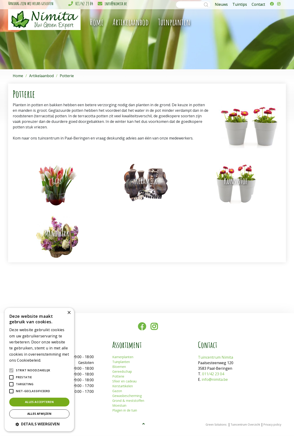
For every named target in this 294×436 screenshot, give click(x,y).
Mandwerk (56, 233)
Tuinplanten (121, 362)
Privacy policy (272, 425)
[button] (39, 424)
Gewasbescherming (127, 396)
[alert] (39, 369)
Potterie (118, 376)
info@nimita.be (116, 3)
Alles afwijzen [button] (39, 414)
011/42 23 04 (84, 3)
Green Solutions (216, 425)
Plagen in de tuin (124, 410)
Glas (57, 181)
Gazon (117, 391)
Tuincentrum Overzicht (245, 425)
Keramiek (146, 181)
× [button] (69, 313)
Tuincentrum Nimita (215, 357)
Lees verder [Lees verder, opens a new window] (50, 361)
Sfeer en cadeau (124, 381)
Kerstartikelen (122, 386)
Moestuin (119, 405)
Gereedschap (122, 371)
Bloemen (119, 367)
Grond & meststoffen (128, 401)
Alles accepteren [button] (39, 402)
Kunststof (235, 181)
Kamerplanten (122, 357)
